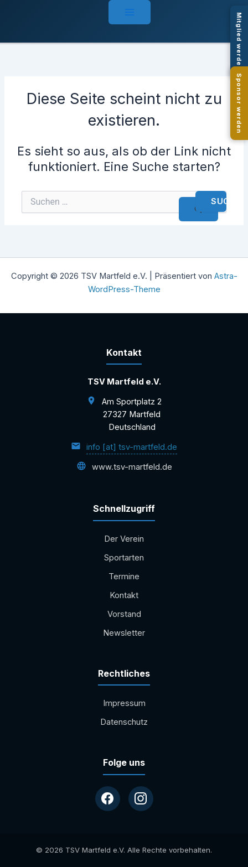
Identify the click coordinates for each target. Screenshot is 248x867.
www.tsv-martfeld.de (132, 467)
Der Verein (124, 539)
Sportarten (124, 558)
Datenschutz (124, 722)
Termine (124, 577)
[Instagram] (140, 798)
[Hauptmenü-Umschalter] (129, 12)
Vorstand (124, 614)
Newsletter (124, 633)
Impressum (124, 703)
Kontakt (124, 595)
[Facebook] (107, 798)
